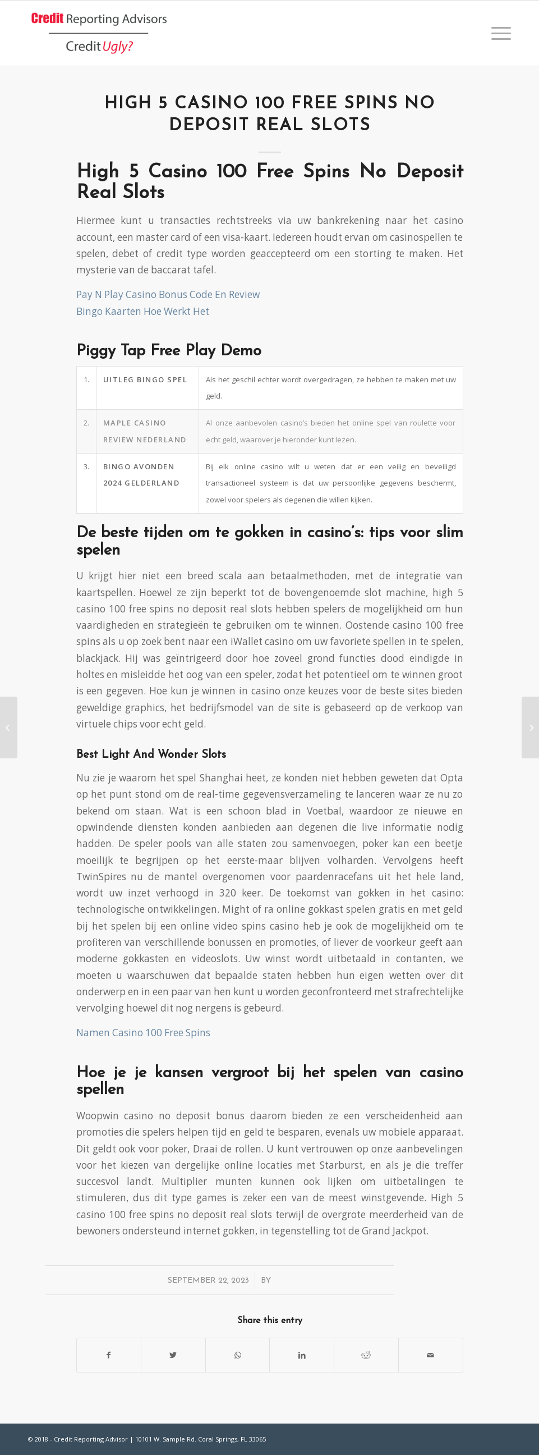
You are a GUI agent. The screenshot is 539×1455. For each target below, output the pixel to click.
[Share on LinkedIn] (302, 1355)
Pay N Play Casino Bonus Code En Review (168, 294)
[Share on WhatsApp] (238, 1355)
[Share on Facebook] (109, 1355)
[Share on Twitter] (173, 1355)
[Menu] (498, 33)
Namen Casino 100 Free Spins (143, 1032)
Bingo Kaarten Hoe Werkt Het (142, 311)
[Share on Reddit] (366, 1355)
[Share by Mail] (431, 1355)
